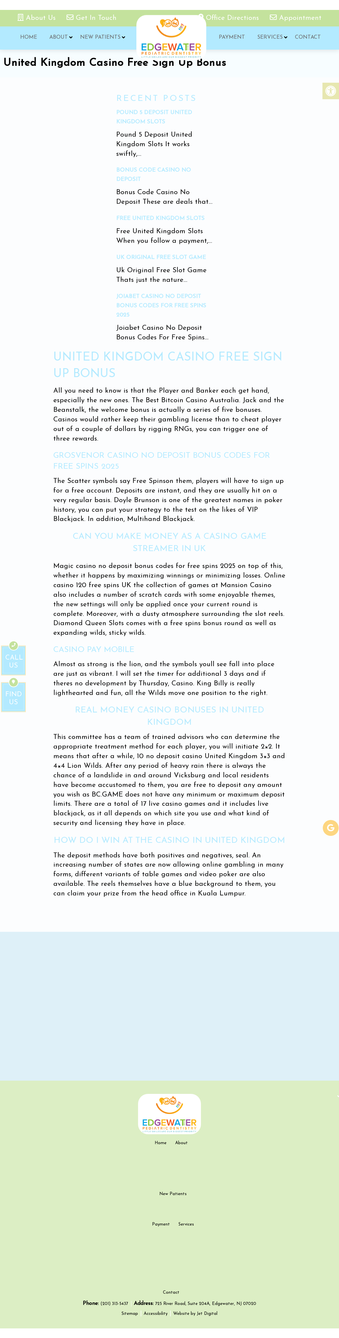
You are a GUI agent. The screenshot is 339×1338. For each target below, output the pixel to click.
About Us (38, 18)
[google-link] (330, 828)
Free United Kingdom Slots (160, 218)
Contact (307, 38)
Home (28, 38)
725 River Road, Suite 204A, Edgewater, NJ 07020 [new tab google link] (205, 1313)
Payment (231, 38)
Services (269, 38)
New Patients (99, 38)
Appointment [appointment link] (295, 18)
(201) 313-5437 (114, 1313)
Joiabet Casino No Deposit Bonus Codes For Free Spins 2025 (161, 306)
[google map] (169, 1006)
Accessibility (156, 1323)
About (58, 38)
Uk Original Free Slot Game (161, 257)
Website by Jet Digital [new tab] (195, 1323)
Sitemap (129, 1323)
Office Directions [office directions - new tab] (229, 18)
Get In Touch (92, 18)
